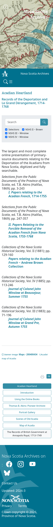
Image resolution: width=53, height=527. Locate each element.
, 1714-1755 (27, 194)
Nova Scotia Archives (35, 73)
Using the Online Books (27, 399)
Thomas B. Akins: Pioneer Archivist (27, 405)
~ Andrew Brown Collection (29, 262)
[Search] (22, 122)
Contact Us (9, 483)
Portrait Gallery (27, 412)
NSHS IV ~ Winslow (18, 136)
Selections (13, 129)
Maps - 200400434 (28, 354)
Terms (22, 506)
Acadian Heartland (27, 386)
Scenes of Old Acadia (27, 418)
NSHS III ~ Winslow (18, 133)
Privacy (7, 506)
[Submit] (44, 122)
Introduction (27, 392)
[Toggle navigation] (8, 81)
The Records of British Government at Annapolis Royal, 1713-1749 (27, 433)
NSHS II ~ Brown (34, 129)
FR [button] (49, 376)
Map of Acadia (27, 425)
